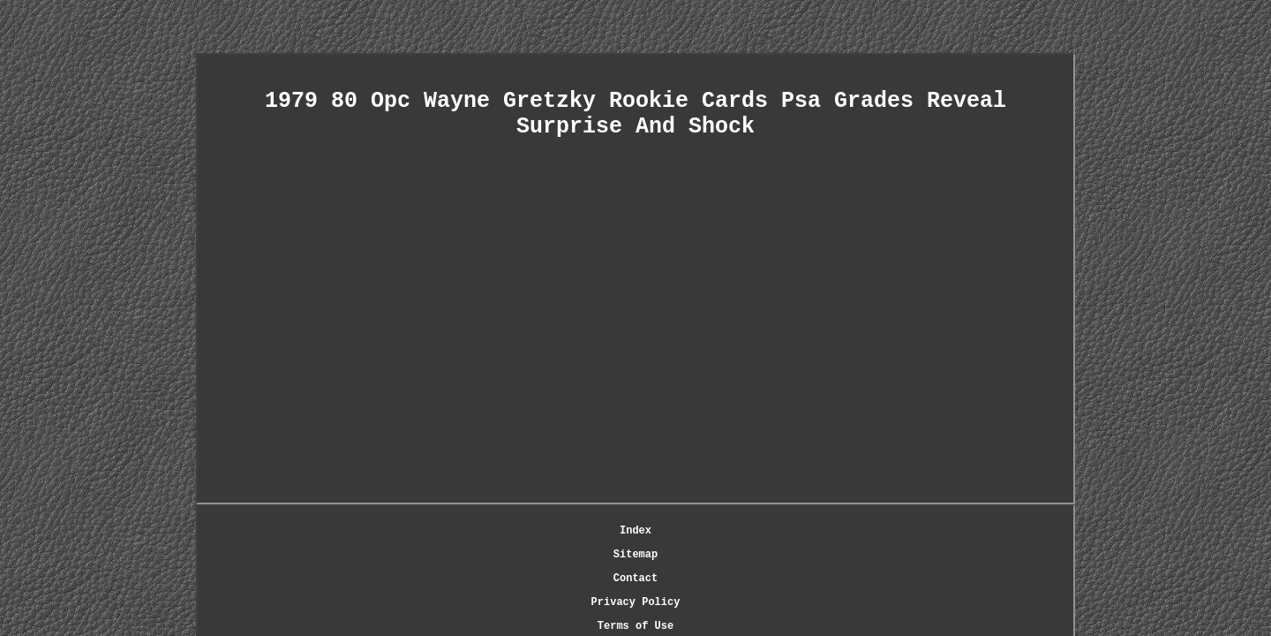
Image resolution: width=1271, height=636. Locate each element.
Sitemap (523, 532)
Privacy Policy (665, 532)
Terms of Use (763, 532)
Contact (583, 532)
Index (470, 532)
